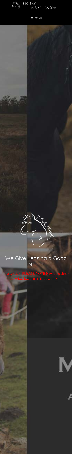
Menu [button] (38, 18)
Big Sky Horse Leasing (36, 6)
